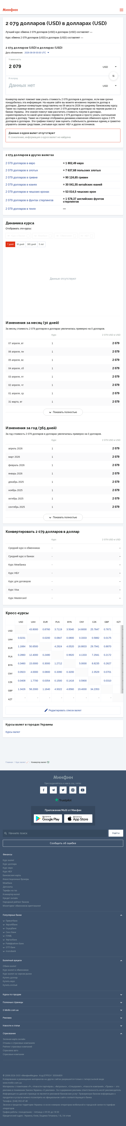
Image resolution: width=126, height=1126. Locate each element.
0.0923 (21, 672)
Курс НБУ (7, 871)
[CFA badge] (10, 1067)
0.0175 (107, 637)
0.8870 (107, 646)
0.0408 (21, 680)
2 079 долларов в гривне (22, 177)
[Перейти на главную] (10, 10)
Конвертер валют (11, 894)
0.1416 (70, 680)
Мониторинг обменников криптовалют (22, 906)
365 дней (31, 244)
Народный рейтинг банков (16, 902)
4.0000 (34, 672)
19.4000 (82, 689)
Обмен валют (9, 966)
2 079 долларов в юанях (21, 184)
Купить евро (9, 981)
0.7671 (107, 629)
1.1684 (21, 646)
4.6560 (70, 689)
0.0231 (21, 637)
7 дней (10, 244)
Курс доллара (10, 864)
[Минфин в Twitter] (63, 790)
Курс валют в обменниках (16, 970)
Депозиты (8, 887)
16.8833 (82, 646)
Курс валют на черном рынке (17, 974)
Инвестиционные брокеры (16, 879)
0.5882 (95, 637)
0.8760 (46, 629)
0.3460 (21, 663)
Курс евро (8, 868)
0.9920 (70, 655)
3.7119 (58, 629)
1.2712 (58, 663)
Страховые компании (13, 1054)
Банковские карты (12, 875)
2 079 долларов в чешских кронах (27, 191)
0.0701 (107, 672)
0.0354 (46, 680)
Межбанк (7, 883)
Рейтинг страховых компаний (17, 1046)
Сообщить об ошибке (63, 843)
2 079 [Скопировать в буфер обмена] (115, 343)
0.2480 (46, 655)
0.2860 (21, 655)
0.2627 (107, 663)
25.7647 (94, 629)
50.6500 (33, 646)
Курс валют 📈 (22, 762)
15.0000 (33, 663)
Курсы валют (13, 732)
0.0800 (70, 637)
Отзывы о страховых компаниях (19, 1043)
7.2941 (95, 655)
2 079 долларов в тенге (21, 208)
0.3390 (58, 672)
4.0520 (70, 646)
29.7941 (94, 646)
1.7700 (34, 680)
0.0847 (58, 637)
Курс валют (8, 860)
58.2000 (33, 689)
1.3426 (21, 689)
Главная (9, 762)
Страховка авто (10, 1050)
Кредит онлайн (10, 898)
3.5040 (70, 629)
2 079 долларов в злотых (22, 170)
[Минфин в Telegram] (53, 790)
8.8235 (95, 663)
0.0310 (107, 680)
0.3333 (83, 637)
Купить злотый (10, 985)
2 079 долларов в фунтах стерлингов (29, 200)
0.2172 (107, 655)
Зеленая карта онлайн (14, 1039)
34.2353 (94, 689)
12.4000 (33, 655)
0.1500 (58, 680)
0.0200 (46, 637)
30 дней (20, 244)
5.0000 (83, 663)
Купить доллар (10, 977)
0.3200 (70, 672)
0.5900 (83, 680)
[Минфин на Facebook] (43, 790)
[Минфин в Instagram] (72, 790)
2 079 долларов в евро (20, 163)
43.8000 (33, 629)
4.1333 (83, 655)
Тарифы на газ (10, 890)
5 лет (41, 244)
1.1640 (46, 689)
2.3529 (95, 672)
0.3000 (46, 663)
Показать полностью (63, 412)
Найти (116, 833)
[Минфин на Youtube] (82, 790)
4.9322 (58, 689)
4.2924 (58, 646)
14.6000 (82, 629)
